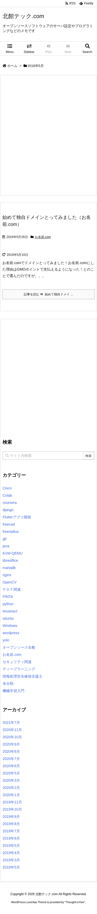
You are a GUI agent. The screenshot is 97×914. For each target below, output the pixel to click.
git (4, 539)
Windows (10, 626)
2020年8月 (11, 751)
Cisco (7, 488)
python (8, 604)
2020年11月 (12, 730)
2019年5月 (11, 845)
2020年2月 (11, 788)
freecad (9, 524)
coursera (10, 503)
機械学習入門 (13, 691)
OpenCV (10, 582)
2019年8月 (11, 824)
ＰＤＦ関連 (12, 589)
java (6, 546)
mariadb (9, 568)
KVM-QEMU (13, 553)
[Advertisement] (48, 135)
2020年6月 (11, 766)
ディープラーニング (19, 669)
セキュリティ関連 (17, 662)
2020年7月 (11, 759)
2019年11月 (12, 802)
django (8, 510)
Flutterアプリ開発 (17, 517)
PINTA (8, 597)
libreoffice (10, 560)
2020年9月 (11, 744)
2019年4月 (11, 853)
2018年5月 (11, 867)
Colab (7, 495)
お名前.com (43, 237)
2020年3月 (11, 780)
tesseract (10, 611)
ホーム (12, 66)
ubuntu (8, 618)
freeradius (11, 531)
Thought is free (75, 902)
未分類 (8, 683)
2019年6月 (11, 838)
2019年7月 (11, 831)
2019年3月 (11, 860)
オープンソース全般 (19, 647)
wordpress (11, 633)
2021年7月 (11, 722)
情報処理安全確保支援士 (22, 676)
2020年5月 (11, 773)
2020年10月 (12, 737)
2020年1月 (11, 795)
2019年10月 (12, 809)
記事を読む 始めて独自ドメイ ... (48, 294)
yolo (6, 640)
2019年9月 (11, 817)
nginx (7, 575)
